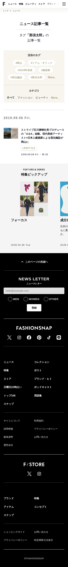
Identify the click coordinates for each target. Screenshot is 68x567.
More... (52, 77)
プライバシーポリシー (46, 428)
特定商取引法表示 (43, 540)
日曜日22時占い (13, 387)
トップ (5, 11)
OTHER (54, 299)
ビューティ (30, 4)
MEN (16, 299)
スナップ (9, 403)
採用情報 (8, 428)
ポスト (38, 370)
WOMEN (34, 299)
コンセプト (40, 506)
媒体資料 (8, 437)
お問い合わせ (41, 437)
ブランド (9, 498)
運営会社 (8, 445)
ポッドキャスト (43, 387)
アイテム (9, 506)
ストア (41, 4)
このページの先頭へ (34, 262)
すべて (11, 97)
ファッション (25, 97)
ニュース (12, 4)
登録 (34, 307)
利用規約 (39, 420)
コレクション (41, 362)
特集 (21, 4)
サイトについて (12, 420)
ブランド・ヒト (54, 4)
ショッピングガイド (14, 532)
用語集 (38, 395)
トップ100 (9, 395)
